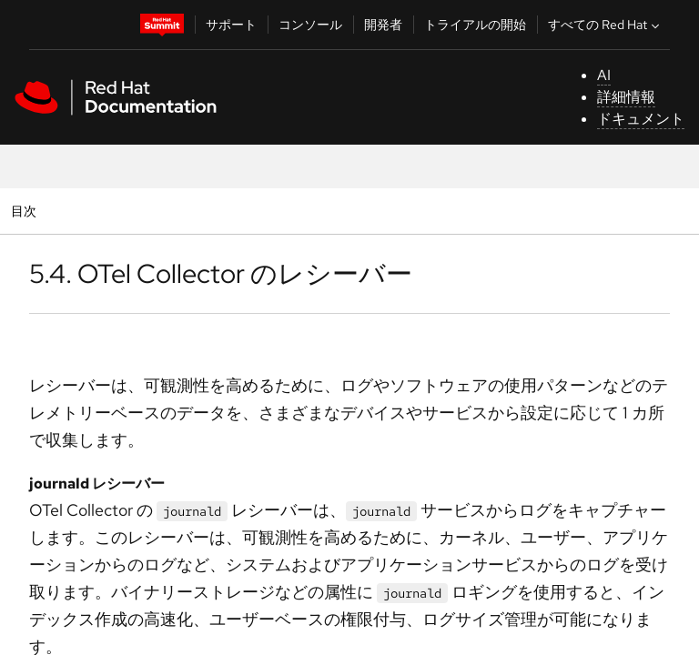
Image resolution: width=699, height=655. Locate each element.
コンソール (310, 24)
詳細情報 (626, 96)
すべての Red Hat (606, 24)
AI (604, 75)
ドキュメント (640, 118)
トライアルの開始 (475, 24)
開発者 (383, 24)
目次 (26, 210)
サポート (231, 24)
